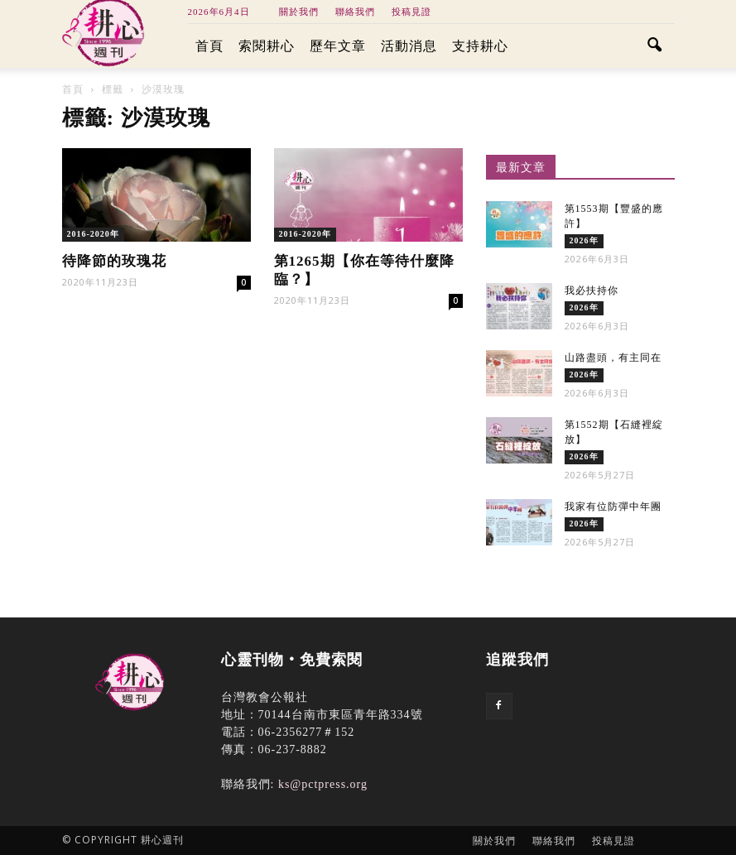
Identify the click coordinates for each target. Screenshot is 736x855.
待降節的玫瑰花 (114, 261)
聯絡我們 (355, 12)
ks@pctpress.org (323, 784)
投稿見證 (411, 12)
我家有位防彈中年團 (613, 506)
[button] (655, 46)
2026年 (584, 240)
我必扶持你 (591, 290)
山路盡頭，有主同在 (613, 357)
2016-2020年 (93, 233)
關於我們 (299, 12)
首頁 (209, 46)
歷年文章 (338, 46)
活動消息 (409, 46)
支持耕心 (480, 46)
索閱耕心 (266, 46)
